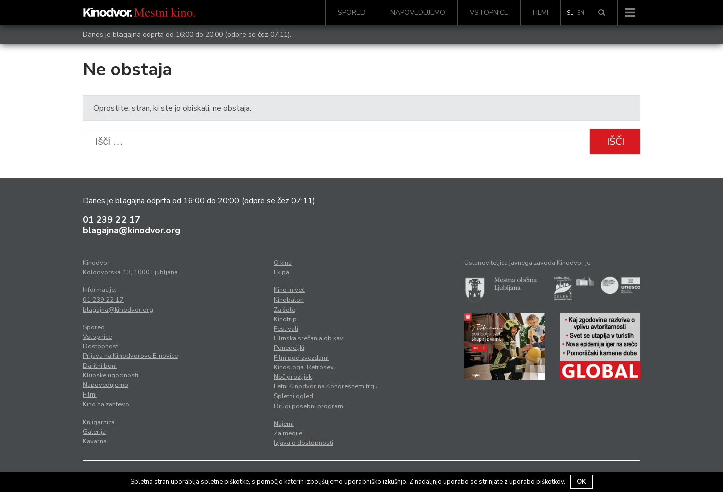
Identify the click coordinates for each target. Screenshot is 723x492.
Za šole (284, 309)
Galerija (94, 431)
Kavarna (95, 441)
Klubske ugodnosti (110, 375)
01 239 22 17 (111, 220)
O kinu (283, 262)
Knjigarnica (99, 422)
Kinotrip (285, 319)
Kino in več (289, 289)
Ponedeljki (289, 347)
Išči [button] (615, 141)
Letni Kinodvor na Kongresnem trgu (326, 386)
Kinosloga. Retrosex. (304, 367)
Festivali (286, 328)
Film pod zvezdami (301, 357)
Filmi (540, 12)
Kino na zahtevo (106, 404)
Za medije (288, 433)
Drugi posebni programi (309, 406)
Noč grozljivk (293, 376)
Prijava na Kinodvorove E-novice (130, 355)
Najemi (284, 423)
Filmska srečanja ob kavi (309, 338)
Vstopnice (489, 12)
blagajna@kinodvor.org (131, 230)
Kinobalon (289, 299)
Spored (352, 12)
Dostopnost (100, 346)
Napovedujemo (417, 12)
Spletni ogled (293, 396)
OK (581, 481)
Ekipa (281, 272)
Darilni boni (100, 365)
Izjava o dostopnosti (303, 442)
